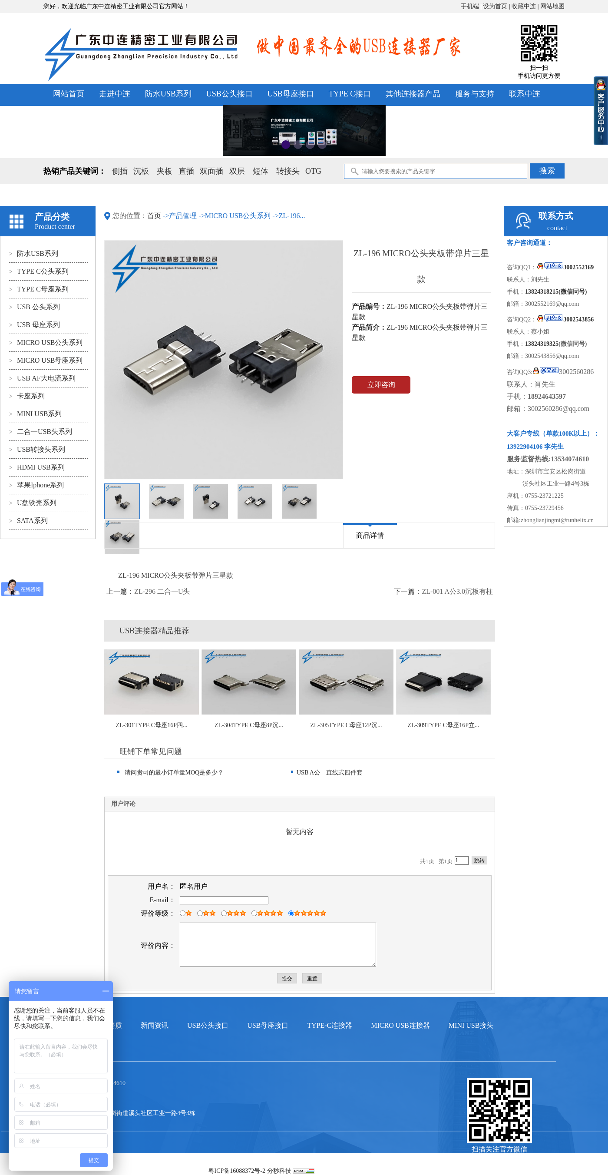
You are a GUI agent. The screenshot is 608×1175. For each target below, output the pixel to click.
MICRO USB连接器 (400, 1025)
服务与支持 (474, 93)
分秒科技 (279, 1171)
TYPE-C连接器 (329, 1025)
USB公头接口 (229, 93)
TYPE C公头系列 (39, 271)
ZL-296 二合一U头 (162, 591)
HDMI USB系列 (37, 467)
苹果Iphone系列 (36, 485)
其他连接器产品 (413, 93)
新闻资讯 (155, 1025)
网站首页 (68, 93)
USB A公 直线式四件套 (327, 772)
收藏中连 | (526, 6)
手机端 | (472, 6)
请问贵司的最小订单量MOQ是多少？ (170, 772)
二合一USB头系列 (40, 431)
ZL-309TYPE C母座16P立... (443, 725)
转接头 (288, 171)
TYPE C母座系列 (39, 289)
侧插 (120, 171)
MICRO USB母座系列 (46, 360)
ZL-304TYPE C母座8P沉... (249, 725)
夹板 (164, 171)
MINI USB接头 (471, 1025)
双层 (237, 171)
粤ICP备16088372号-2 (236, 1171)
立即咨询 (381, 384)
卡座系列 (27, 396)
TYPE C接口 (350, 93)
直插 (186, 171)
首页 (155, 215)
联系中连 (524, 93)
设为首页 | (497, 6)
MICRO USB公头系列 (46, 342)
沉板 (141, 171)
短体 (260, 171)
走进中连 (114, 93)
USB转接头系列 (37, 449)
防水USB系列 (168, 93)
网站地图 (552, 6)
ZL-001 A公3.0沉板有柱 (457, 591)
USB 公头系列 (34, 307)
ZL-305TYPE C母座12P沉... (346, 725)
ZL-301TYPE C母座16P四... (152, 725)
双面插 (211, 171)
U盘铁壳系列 (32, 502)
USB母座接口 (291, 93)
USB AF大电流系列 (42, 378)
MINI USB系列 (35, 413)
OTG (313, 171)
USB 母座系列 (34, 324)
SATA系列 (28, 520)
